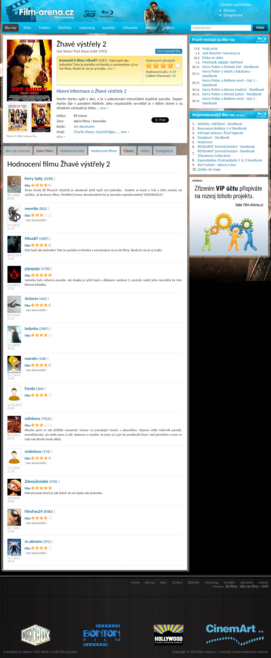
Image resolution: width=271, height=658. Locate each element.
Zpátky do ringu (209, 169)
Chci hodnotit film (168, 51)
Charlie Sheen (84, 132)
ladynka (31, 328)
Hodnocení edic (72, 150)
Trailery (45, 27)
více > (111, 68)
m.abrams (33, 541)
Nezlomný (205, 142)
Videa (144, 150)
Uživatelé (130, 27)
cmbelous (33, 451)
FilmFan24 (34, 511)
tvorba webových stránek (250, 652)
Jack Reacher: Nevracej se (221, 53)
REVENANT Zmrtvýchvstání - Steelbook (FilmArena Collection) (226, 153)
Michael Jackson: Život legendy (220, 133)
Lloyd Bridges (106, 132)
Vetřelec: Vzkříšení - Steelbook (220, 124)
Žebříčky (65, 27)
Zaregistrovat (233, 15)
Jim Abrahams (84, 126)
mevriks (31, 208)
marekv (31, 358)
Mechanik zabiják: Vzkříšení (222, 62)
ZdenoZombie (37, 481)
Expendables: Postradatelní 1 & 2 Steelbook (230, 160)
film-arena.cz (207, 652)
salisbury (32, 418)
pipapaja (32, 268)
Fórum (169, 27)
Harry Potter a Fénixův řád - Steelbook (230, 67)
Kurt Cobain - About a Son (217, 165)
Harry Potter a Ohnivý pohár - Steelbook (232, 94)
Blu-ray (10, 27)
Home (135, 582)
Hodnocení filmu (104, 150)
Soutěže (108, 27)
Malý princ (210, 48)
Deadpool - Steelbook (213, 137)
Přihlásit (230, 10)
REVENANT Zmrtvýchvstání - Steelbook (226, 146)
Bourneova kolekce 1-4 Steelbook (222, 128)
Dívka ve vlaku (212, 57)
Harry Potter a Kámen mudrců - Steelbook (233, 89)
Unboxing (87, 27)
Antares (31, 298)
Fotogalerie (164, 150)
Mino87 (31, 238)
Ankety (150, 27)
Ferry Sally (34, 178)
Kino (27, 27)
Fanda (30, 388)
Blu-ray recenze (18, 150)
